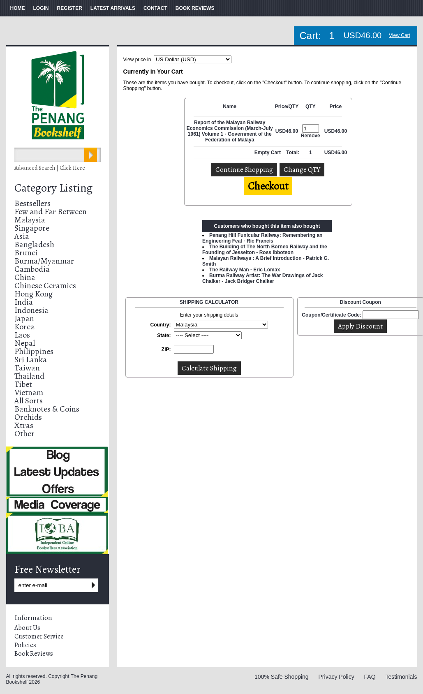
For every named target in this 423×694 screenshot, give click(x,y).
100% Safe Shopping (281, 676)
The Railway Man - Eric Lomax (244, 270)
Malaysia (29, 219)
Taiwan (27, 367)
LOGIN (41, 8)
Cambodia (32, 269)
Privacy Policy (336, 676)
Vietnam (28, 392)
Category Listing (53, 188)
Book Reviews (33, 653)
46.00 (292, 131)
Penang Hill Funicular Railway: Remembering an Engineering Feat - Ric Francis (262, 238)
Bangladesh (34, 244)
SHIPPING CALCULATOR (209, 302)
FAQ (370, 676)
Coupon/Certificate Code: (331, 315)
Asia (21, 236)
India (23, 302)
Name (229, 106)
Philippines (33, 351)
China (24, 277)
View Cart (399, 35)
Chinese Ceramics (45, 285)
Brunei (26, 252)
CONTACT (155, 8)
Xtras (23, 425)
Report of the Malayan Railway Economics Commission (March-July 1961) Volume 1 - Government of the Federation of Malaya (230, 131)
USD (280, 131)
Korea (24, 326)
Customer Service (39, 636)
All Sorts (28, 400)
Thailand (29, 376)
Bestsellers (32, 203)
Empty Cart (268, 152)
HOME (17, 8)
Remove (310, 136)
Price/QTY (286, 106)
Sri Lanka (30, 359)
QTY (310, 106)
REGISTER (69, 8)
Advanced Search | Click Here (49, 168)
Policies (25, 645)
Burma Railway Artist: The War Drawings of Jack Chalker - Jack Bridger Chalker (262, 278)
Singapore (31, 228)
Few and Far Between (50, 211)
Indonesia (31, 310)
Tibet (23, 384)
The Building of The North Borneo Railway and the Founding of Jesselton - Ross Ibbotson (264, 249)
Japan (24, 318)
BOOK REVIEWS (195, 8)
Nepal (24, 343)
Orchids (28, 417)
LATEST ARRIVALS (112, 8)
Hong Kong (33, 293)
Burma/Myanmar (44, 260)
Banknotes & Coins (46, 408)
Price (336, 106)
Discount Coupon (360, 302)
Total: (292, 152)
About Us (27, 627)
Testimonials (401, 676)
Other (24, 433)
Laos (22, 334)
